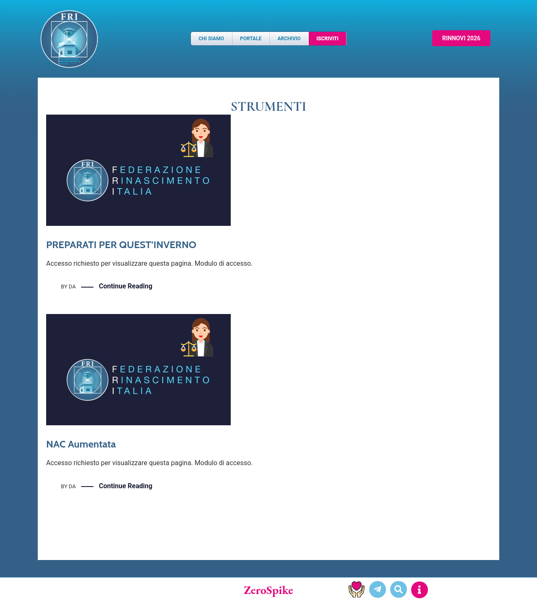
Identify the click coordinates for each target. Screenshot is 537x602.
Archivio (288, 39)
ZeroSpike (268, 589)
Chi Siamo (211, 39)
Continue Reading (125, 286)
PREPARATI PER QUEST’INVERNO (121, 244)
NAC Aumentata (81, 444)
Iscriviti (328, 39)
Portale (250, 39)
